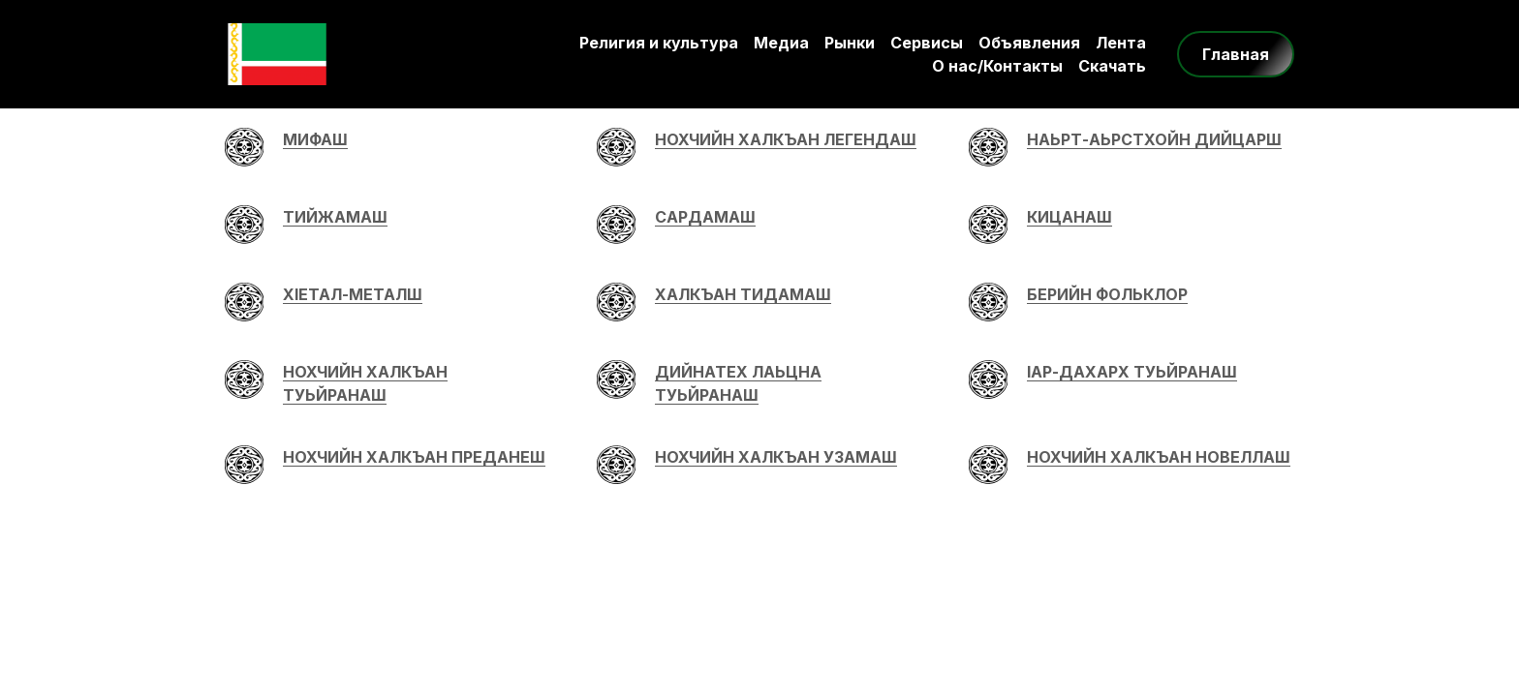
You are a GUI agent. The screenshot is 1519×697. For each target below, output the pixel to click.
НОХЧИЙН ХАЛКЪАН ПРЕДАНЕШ (414, 457)
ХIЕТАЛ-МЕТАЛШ (352, 294)
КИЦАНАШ (1069, 217)
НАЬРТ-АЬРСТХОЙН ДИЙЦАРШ (1154, 139)
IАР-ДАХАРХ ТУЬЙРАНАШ (1132, 371)
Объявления (1029, 42)
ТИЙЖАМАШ (335, 217)
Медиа (781, 42)
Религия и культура (658, 42)
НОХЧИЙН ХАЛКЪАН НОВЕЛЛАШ (1158, 457)
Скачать (1112, 66)
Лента (1121, 42)
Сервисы (926, 42)
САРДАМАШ (705, 217)
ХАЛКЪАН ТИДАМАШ (743, 294)
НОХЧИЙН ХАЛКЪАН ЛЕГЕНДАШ (785, 139)
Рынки (849, 42)
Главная (1235, 54)
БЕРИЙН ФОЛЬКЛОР (1107, 294)
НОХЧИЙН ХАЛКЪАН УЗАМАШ (776, 457)
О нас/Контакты (997, 66)
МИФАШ (315, 139)
